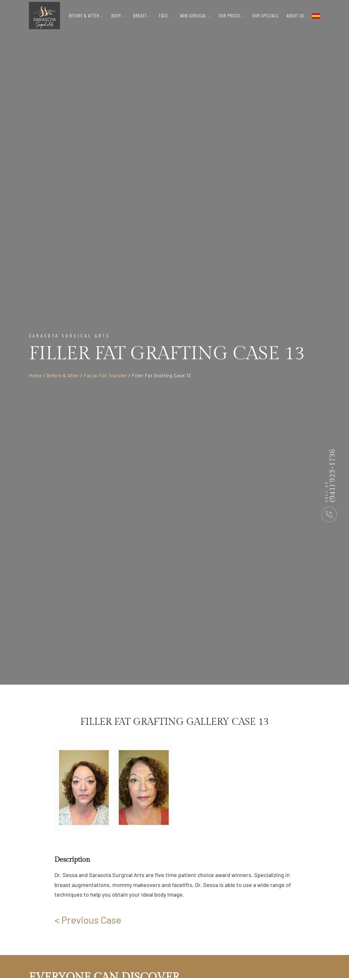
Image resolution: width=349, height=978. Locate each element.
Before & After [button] (86, 15)
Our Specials (265, 15)
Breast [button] (142, 15)
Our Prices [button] (231, 15)
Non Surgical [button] (195, 15)
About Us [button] (297, 15)
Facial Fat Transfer (105, 375)
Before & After (63, 375)
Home (35, 375)
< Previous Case (87, 919)
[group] (113, 787)
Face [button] (165, 15)
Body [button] (118, 15)
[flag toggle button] (316, 15)
